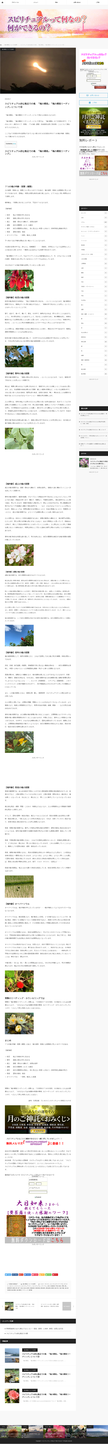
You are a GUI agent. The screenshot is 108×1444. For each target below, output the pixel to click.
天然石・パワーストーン (94, 286)
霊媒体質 (32, 1288)
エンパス (52, 1284)
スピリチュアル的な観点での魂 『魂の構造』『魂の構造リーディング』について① (46, 1396)
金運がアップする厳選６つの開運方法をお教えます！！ (93, 444)
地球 (94, 277)
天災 (94, 282)
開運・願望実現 (94, 360)
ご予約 (97, 2)
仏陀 (48, 1286)
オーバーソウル (59, 1284)
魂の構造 (13, 1290)
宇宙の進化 (58, 1286)
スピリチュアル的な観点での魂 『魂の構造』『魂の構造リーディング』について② (46, 1355)
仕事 (94, 268)
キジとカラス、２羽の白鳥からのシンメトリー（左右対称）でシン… (94, 436)
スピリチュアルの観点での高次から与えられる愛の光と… (99, 462)
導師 (63, 1286)
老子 (19, 1288)
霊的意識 (37, 1288)
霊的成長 (42, 1288)
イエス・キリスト (44, 1284)
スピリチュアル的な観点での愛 (17, 1333)
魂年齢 (30, 1290)
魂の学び (56, 1288)
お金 (94, 217)
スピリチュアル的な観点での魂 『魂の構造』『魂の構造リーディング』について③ (46, 1375)
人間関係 (94, 263)
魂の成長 (94, 369)
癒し (66, 1286)
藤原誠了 (15, 1284)
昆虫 (94, 323)
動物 (94, 273)
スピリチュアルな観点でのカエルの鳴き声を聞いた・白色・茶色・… (93, 422)
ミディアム (44, 1286)
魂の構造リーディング (22, 1290)
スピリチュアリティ (26, 1286)
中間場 (94, 250)
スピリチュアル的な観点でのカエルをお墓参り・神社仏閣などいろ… (94, 414)
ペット (94, 236)
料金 (56, 2)
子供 (94, 291)
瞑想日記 (94, 337)
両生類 (94, 245)
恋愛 (94, 309)
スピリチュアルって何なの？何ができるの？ (52, 1441)
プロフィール (15, 2)
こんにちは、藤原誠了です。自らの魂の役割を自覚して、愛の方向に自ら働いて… (98, 468)
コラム (94, 222)
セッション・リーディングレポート (94, 231)
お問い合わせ (77, 2)
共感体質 (52, 1286)
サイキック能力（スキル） (94, 227)
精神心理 (14, 1288)
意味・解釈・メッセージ (94, 314)
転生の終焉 (26, 1288)
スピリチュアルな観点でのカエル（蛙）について (93, 429)
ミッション (94, 240)
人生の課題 (94, 259)
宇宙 (94, 296)
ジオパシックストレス (15, 1286)
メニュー (35, 2)
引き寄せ (94, 300)
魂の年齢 (62, 1288)
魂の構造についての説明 (8, 49)
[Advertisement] (38, 171)
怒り (94, 305)
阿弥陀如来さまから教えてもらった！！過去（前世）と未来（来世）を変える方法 (34, 1329)
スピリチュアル (36, 1286)
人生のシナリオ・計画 (94, 254)
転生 (22, 1288)
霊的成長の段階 (50, 1288)
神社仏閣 (94, 342)
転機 (94, 355)
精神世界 (9, 1288)
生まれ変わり (94, 332)
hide (14, 143)
